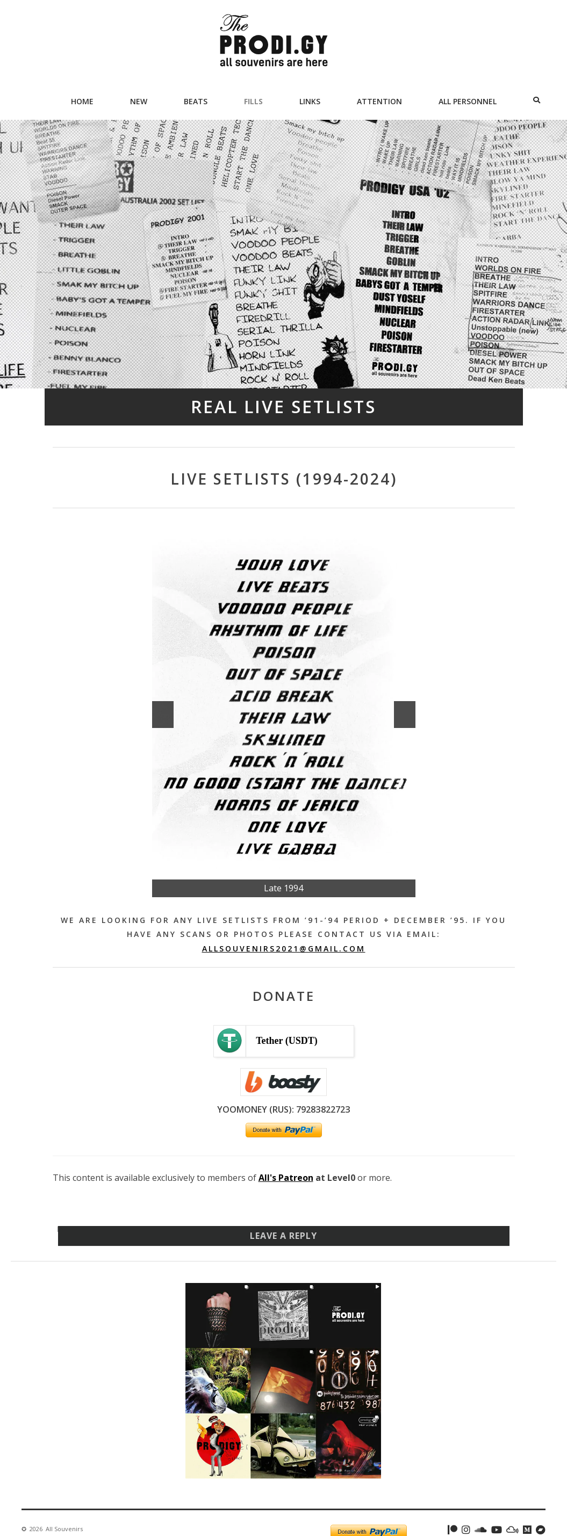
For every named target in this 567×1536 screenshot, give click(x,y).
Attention (379, 101)
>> (404, 714)
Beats (195, 101)
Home (82, 101)
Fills (253, 101)
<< (162, 714)
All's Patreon (286, 1178)
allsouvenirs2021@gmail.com (283, 948)
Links (309, 101)
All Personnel (468, 101)
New (138, 101)
